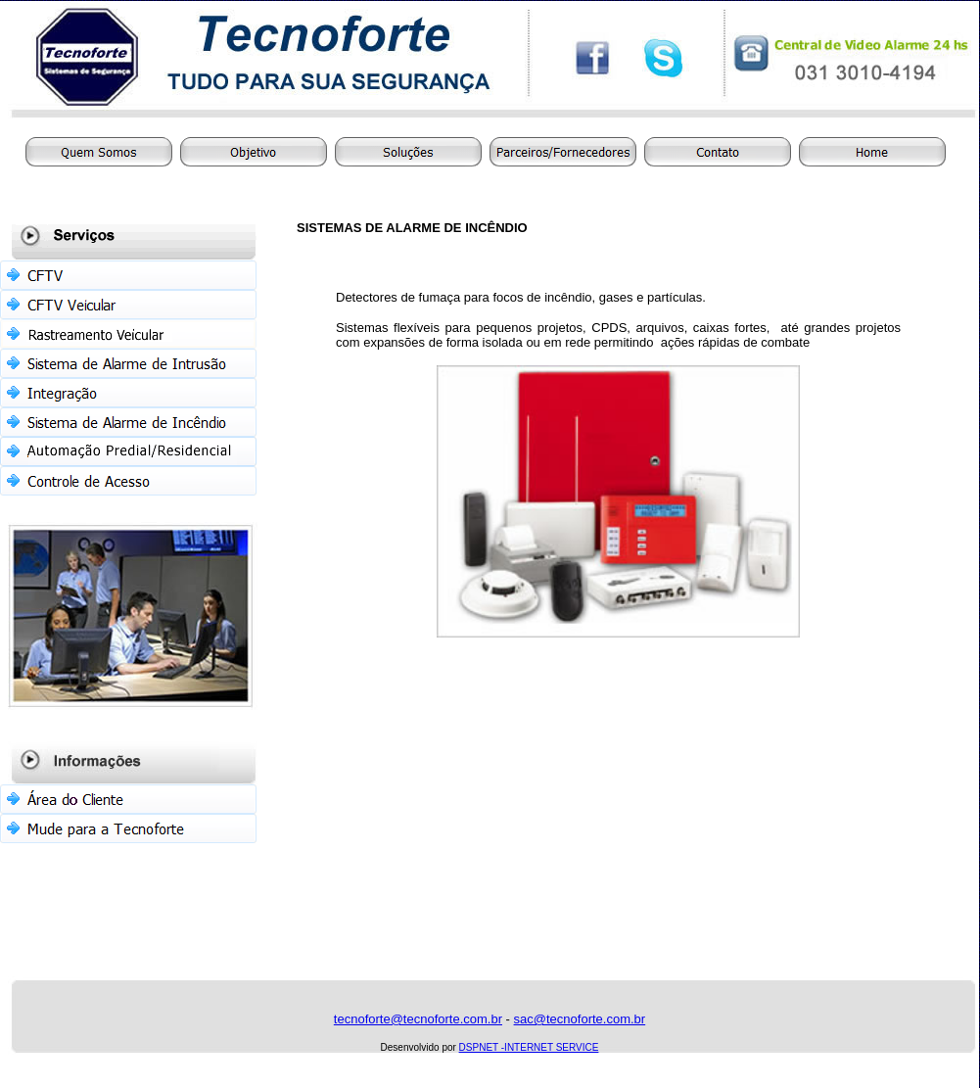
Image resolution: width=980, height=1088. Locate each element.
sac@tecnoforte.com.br (580, 1019)
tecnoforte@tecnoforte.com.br (418, 1019)
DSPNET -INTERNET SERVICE (529, 1047)
